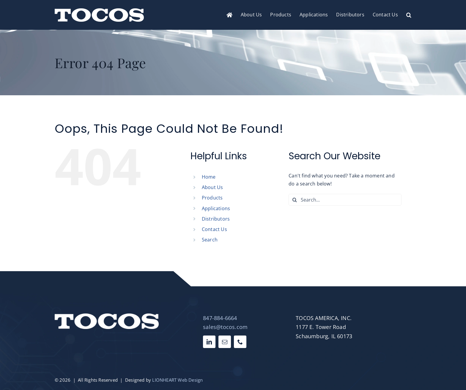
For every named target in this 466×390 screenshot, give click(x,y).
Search (210, 239)
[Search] (294, 200)
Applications (216, 208)
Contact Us (214, 229)
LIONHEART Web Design (177, 380)
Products (212, 197)
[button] (408, 15)
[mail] (224, 342)
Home (209, 177)
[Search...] (345, 200)
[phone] (240, 342)
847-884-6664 (220, 318)
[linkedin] (209, 342)
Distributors (216, 219)
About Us (212, 187)
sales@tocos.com (225, 326)
